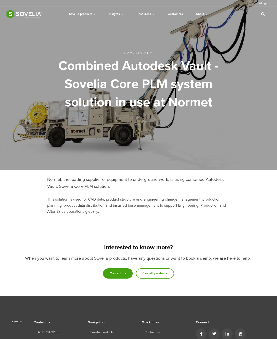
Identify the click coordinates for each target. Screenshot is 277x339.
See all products (155, 273)
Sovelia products (82, 14)
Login (265, 3)
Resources (146, 14)
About (202, 14)
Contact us (118, 273)
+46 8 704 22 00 (48, 332)
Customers (175, 14)
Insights (116, 14)
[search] (263, 14)
